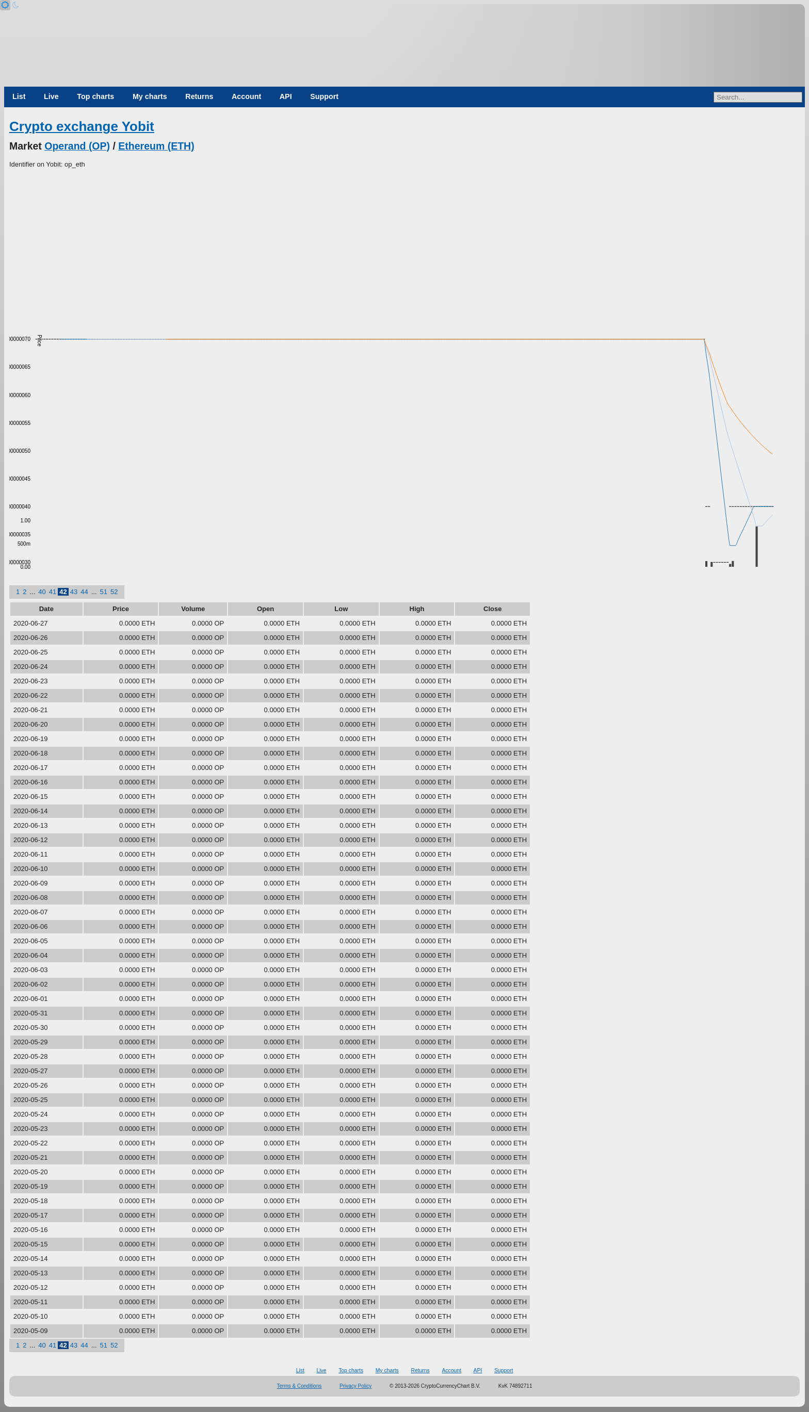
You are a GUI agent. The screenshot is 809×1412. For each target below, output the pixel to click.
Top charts (95, 96)
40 (41, 592)
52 (114, 592)
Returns (199, 96)
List (18, 96)
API (286, 96)
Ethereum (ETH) (156, 146)
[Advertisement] (404, 247)
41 (52, 592)
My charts (150, 96)
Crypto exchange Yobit (81, 126)
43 (73, 592)
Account (246, 96)
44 (84, 592)
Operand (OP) (77, 146)
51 (103, 592)
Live (51, 96)
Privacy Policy (355, 1386)
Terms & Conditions (299, 1386)
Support (324, 96)
